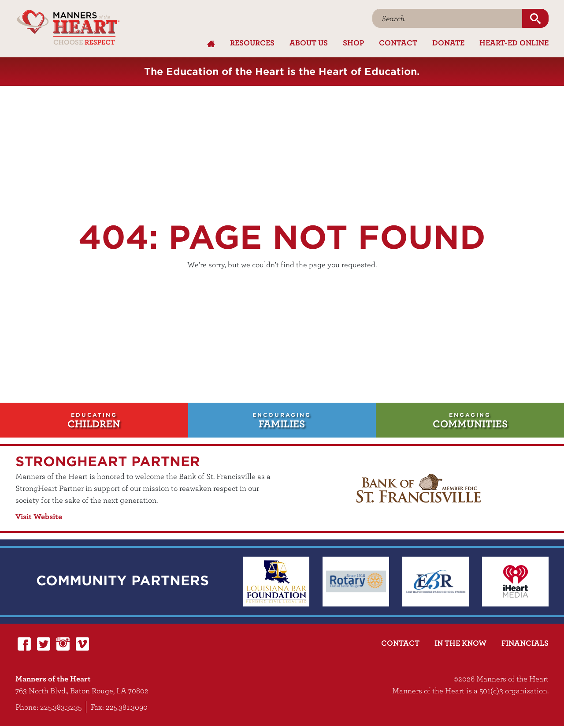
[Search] (447, 18)
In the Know (460, 642)
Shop (353, 42)
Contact (398, 42)
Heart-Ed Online (514, 42)
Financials (525, 642)
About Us (308, 42)
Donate (448, 42)
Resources (252, 42)
